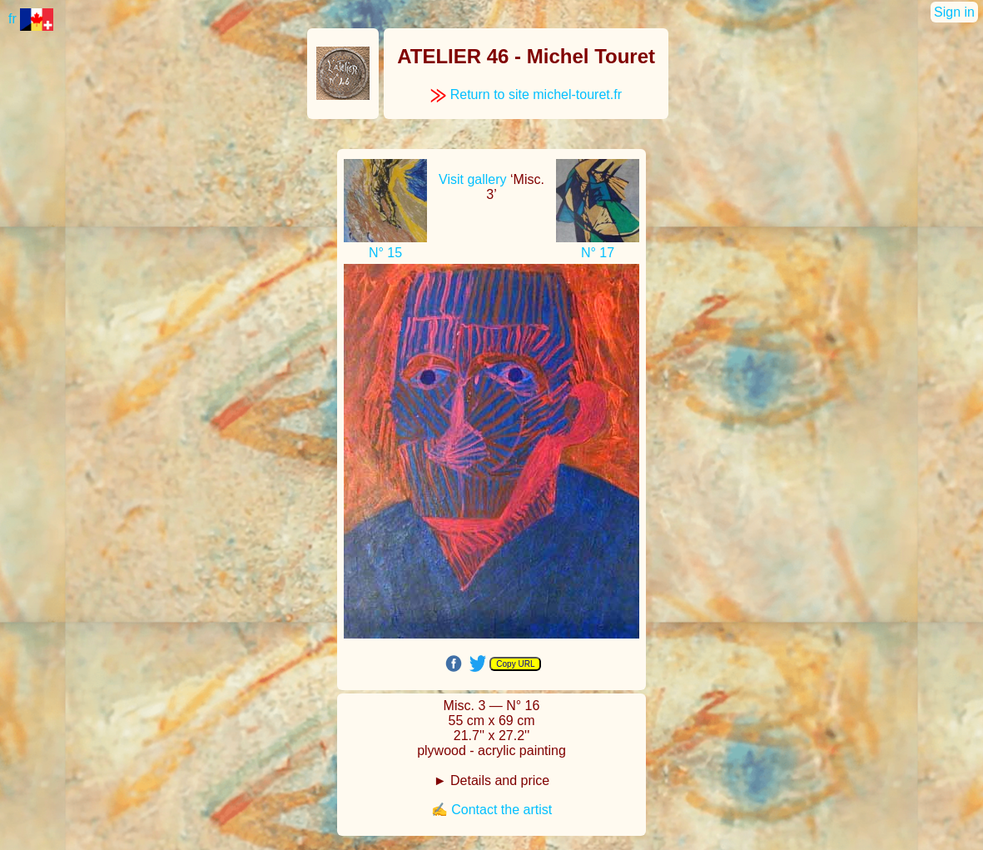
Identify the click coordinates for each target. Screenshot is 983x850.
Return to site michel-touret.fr (526, 94)
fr (30, 19)
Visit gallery (473, 179)
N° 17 (597, 253)
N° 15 (385, 253)
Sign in (954, 12)
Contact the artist (501, 810)
